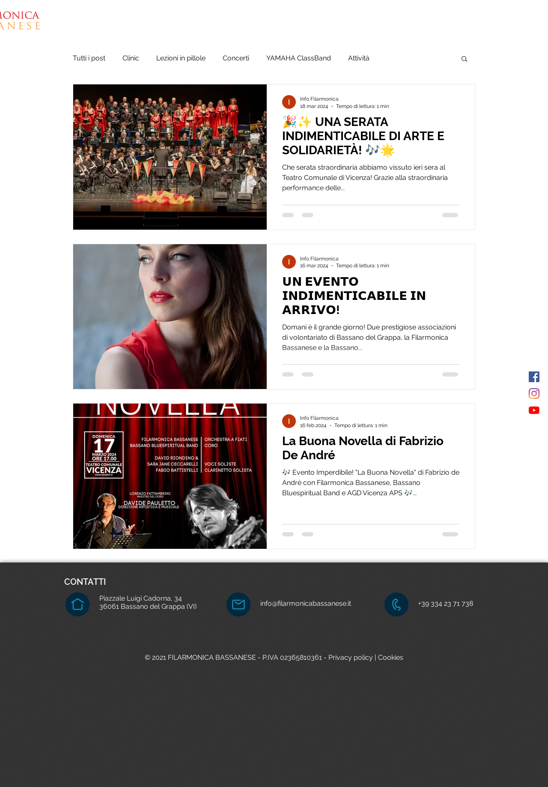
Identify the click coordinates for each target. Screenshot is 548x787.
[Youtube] (534, 410)
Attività (358, 58)
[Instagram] (534, 393)
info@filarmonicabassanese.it (305, 603)
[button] (365, 26)
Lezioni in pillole (181, 58)
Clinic (130, 58)
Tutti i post (89, 58)
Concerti (236, 58)
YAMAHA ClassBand (298, 58)
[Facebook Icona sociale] (534, 376)
